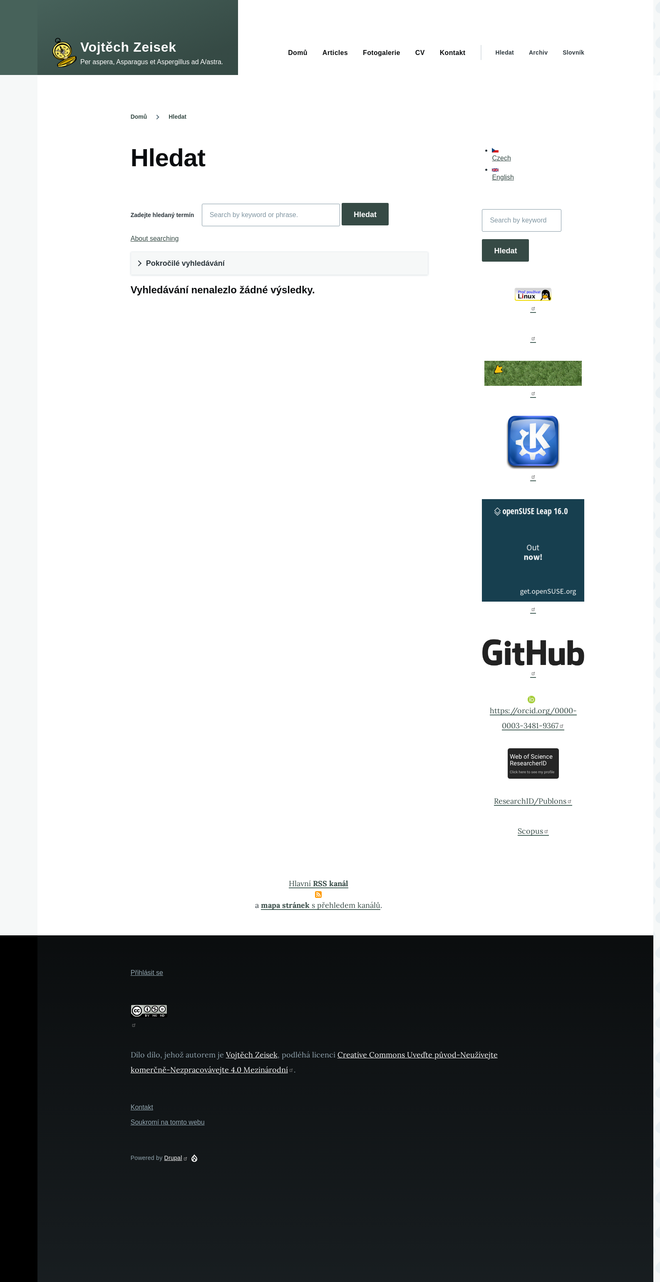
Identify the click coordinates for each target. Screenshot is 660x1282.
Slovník (573, 52)
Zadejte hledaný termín (162, 215)
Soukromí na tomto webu (168, 1122)
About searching (155, 238)
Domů (139, 116)
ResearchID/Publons (533, 801)
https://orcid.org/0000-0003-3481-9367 (533, 713)
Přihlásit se (147, 972)
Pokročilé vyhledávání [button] (185, 263)
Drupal (176, 1158)
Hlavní (318, 883)
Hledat (505, 52)
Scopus (533, 831)
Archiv (538, 52)
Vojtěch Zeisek (128, 47)
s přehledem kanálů (320, 905)
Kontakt (142, 1107)
